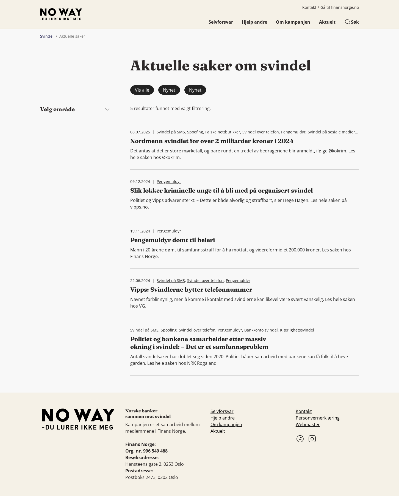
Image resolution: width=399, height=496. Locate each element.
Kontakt (309, 7)
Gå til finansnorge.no (339, 7)
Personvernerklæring (318, 418)
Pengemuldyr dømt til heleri (172, 240)
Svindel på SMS (171, 132)
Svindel (47, 36)
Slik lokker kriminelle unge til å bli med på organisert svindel (221, 190)
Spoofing (195, 132)
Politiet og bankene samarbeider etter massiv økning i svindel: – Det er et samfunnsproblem (199, 342)
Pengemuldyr (293, 132)
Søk (351, 22)
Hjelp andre (254, 22)
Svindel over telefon (260, 132)
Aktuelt (327, 22)
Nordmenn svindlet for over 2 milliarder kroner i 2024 (212, 141)
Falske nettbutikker (222, 132)
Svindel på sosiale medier (331, 132)
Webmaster (308, 424)
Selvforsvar (221, 22)
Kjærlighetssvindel (297, 330)
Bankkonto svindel (261, 330)
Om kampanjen (293, 22)
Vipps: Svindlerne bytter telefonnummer (191, 289)
